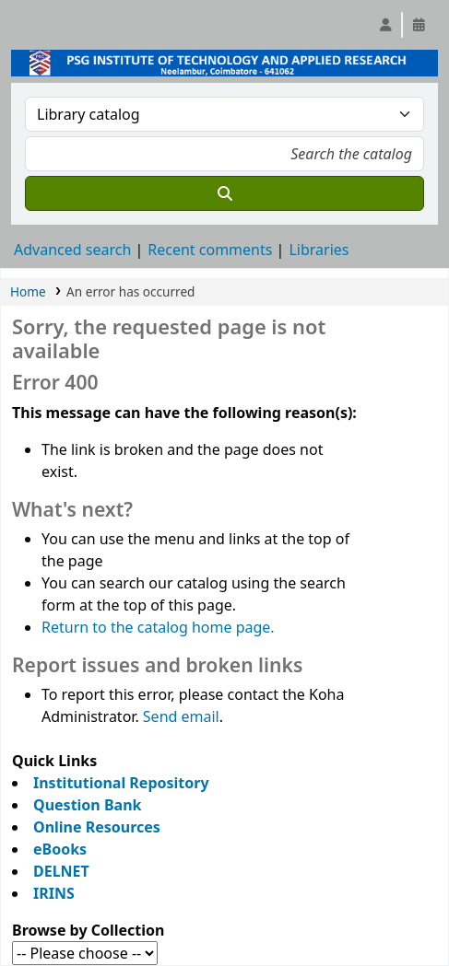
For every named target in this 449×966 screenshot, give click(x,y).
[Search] (224, 193)
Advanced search (72, 249)
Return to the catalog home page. (158, 627)
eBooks (60, 849)
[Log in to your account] (385, 24)
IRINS (54, 893)
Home (28, 291)
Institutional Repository (121, 783)
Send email (181, 716)
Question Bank (87, 805)
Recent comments (210, 249)
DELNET (61, 871)
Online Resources (96, 827)
